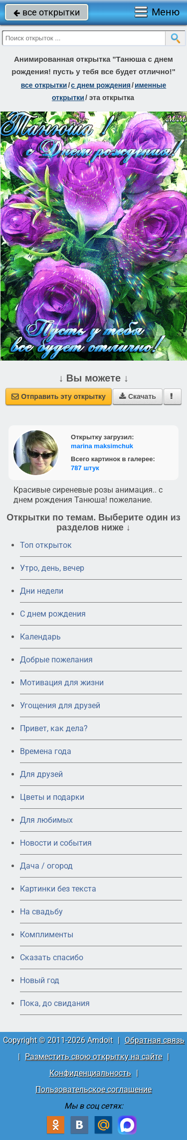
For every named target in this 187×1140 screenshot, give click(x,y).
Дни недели (41, 591)
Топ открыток (46, 545)
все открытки (46, 12)
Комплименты (46, 934)
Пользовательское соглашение (93, 1089)
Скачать (137, 396)
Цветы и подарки (52, 797)
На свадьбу (41, 911)
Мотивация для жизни (62, 682)
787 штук (85, 468)
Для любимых (46, 820)
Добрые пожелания (56, 659)
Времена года (45, 751)
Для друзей (41, 774)
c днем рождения (101, 85)
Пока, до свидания (55, 1003)
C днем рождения (53, 614)
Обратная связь (155, 1040)
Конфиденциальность (90, 1073)
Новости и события (56, 843)
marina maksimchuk (102, 446)
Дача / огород (46, 866)
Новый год (39, 980)
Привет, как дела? (54, 728)
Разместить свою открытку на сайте (93, 1056)
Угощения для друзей (60, 705)
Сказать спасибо (51, 957)
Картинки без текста (58, 888)
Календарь (40, 636)
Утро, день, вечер (52, 568)
